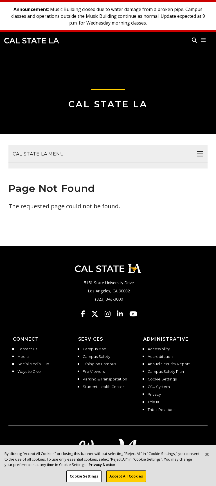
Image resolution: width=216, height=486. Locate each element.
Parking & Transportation (105, 379)
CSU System (159, 387)
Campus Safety (96, 357)
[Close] (207, 458)
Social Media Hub (33, 364)
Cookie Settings (162, 379)
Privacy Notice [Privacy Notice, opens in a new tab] (102, 468)
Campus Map (94, 349)
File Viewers (94, 372)
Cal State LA (31, 40)
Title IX (153, 402)
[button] (203, 40)
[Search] (194, 40)
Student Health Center (103, 387)
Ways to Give (29, 372)
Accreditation (160, 357)
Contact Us (27, 349)
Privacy (154, 395)
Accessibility (159, 349)
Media (23, 357)
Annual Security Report (169, 364)
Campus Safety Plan (166, 372)
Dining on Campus (99, 364)
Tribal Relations (161, 410)
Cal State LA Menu (38, 154)
